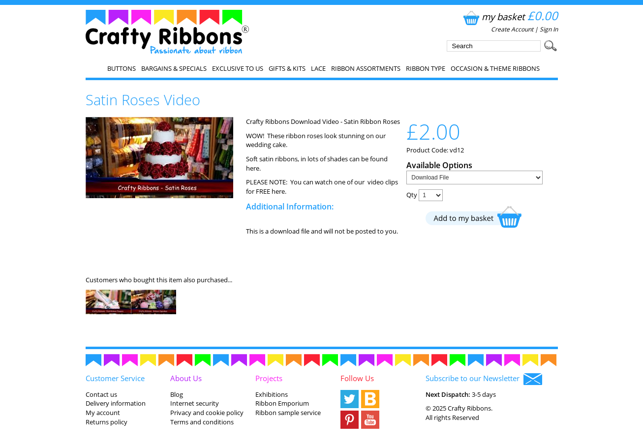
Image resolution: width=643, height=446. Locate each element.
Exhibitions (271, 394)
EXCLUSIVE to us (237, 68)
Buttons (121, 68)
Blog (176, 394)
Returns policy (106, 421)
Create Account (512, 29)
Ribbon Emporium (282, 403)
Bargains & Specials (174, 68)
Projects (268, 378)
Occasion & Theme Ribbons (495, 68)
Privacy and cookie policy (207, 412)
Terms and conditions (202, 421)
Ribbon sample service (288, 412)
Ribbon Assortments (365, 68)
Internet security (194, 403)
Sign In (549, 29)
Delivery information (116, 403)
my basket (509, 16)
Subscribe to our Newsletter (484, 379)
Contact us (101, 394)
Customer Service (115, 378)
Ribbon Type (425, 68)
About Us (186, 378)
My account (103, 412)
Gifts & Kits (287, 68)
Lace (318, 68)
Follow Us (357, 378)
